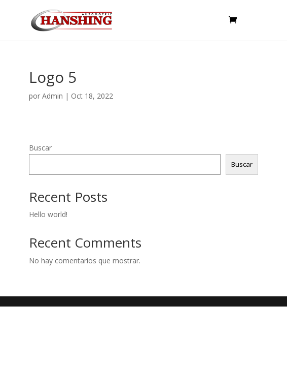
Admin (52, 96)
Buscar (40, 147)
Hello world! (48, 214)
